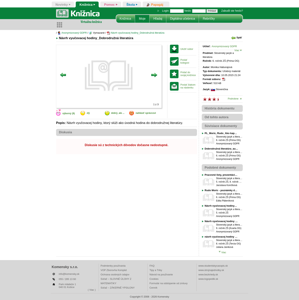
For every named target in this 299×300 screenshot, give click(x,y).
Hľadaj (157, 18)
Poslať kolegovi (184, 61)
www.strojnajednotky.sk (211, 270)
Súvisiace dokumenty (221, 126)
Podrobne (235, 98)
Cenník (153, 287)
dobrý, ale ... (118, 113)
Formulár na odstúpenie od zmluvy (168, 283)
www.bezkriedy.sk (208, 274)
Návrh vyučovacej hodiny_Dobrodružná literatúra (135, 32)
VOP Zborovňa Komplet (114, 270)
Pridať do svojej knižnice (188, 74)
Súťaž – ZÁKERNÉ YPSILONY (118, 287)
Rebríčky (209, 18)
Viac (238, 50)
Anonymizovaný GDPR (72, 32)
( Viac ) (92, 289)
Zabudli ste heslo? (232, 10)
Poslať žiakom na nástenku (187, 86)
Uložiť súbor (186, 49)
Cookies (154, 278)
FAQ (152, 265)
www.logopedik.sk (208, 278)
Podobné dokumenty (220, 167)
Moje (142, 18)
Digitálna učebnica (182, 18)
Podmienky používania (113, 265)
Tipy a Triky (156, 270)
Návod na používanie (161, 274)
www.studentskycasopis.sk (213, 265)
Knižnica (125, 18)
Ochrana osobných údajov (115, 274)
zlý (88, 113)
